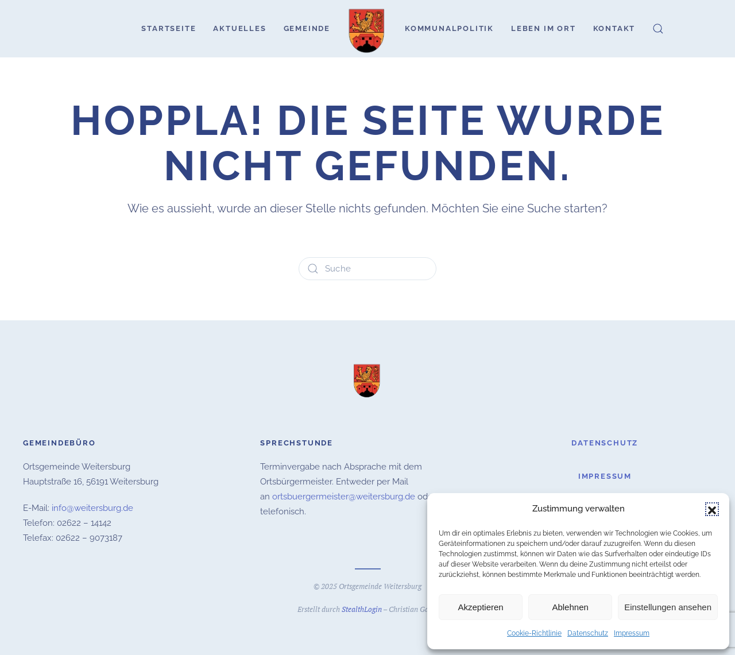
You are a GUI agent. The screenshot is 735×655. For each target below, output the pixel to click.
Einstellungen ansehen (667, 607)
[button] (712, 509)
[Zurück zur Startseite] (367, 28)
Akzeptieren (480, 607)
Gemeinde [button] (307, 28)
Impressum (631, 633)
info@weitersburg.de (92, 506)
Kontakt (614, 28)
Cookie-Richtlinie (534, 633)
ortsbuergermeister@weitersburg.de (343, 495)
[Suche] (367, 268)
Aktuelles (239, 28)
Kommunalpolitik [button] (449, 28)
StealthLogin (362, 607)
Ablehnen (570, 607)
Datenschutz (587, 633)
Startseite (168, 28)
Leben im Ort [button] (543, 28)
